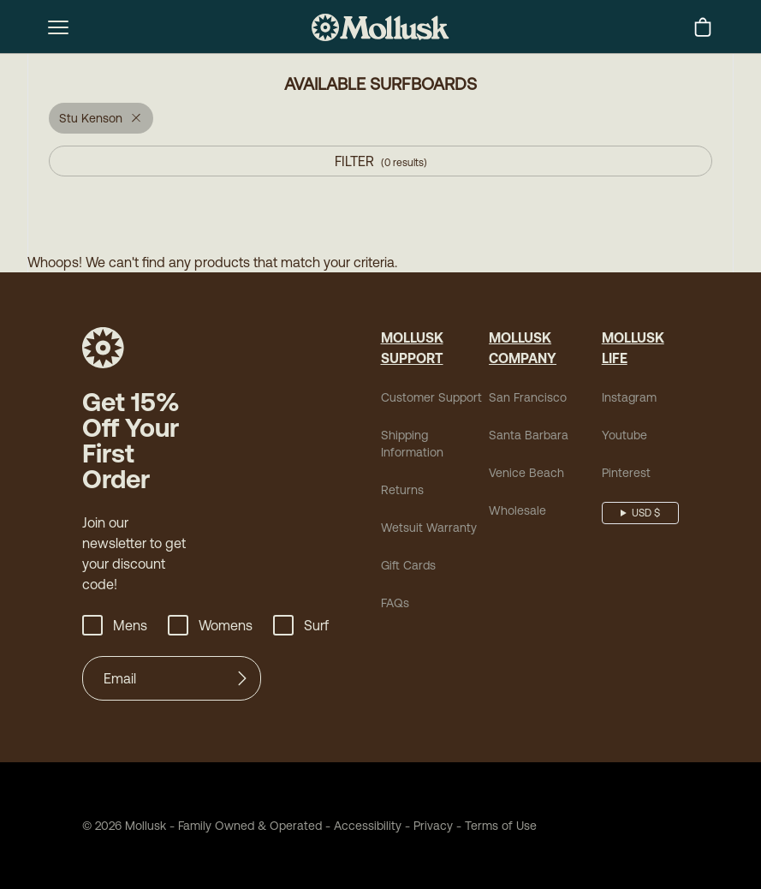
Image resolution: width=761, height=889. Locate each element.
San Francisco (528, 397)
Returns (402, 490)
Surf (301, 625)
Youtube (624, 435)
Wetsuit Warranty (429, 527)
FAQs (395, 603)
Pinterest (626, 473)
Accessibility (361, 825)
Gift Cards (408, 565)
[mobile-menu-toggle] (58, 27)
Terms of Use (501, 825)
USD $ (646, 513)
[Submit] (242, 678)
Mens (114, 625)
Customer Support (431, 397)
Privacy (433, 825)
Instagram (629, 397)
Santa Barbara (528, 435)
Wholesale (517, 510)
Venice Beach (526, 473)
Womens (210, 625)
